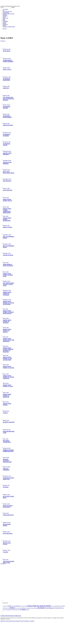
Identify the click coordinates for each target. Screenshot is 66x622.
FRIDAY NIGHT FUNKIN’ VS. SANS (8, 385)
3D (3, 10)
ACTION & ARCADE (7, 11)
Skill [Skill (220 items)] (6, 609)
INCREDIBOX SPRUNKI (6, 107)
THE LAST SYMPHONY (6, 469)
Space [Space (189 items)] (14, 609)
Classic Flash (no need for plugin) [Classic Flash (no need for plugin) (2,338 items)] (39, 606)
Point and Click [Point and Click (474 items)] (58, 608)
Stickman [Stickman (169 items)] (16, 609)
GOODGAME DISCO (8, 515)
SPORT (4, 25)
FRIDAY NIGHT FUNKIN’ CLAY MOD (8, 367)
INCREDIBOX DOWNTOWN (6, 79)
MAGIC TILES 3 (7, 69)
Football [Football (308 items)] (63, 605)
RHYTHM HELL (7, 181)
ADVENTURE (6, 12)
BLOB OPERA (6, 51)
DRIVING (5, 14)
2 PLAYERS (5, 9)
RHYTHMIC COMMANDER (7, 441)
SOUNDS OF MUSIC (8, 255)
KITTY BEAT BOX (7, 533)
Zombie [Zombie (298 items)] (27, 609)
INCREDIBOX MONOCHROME (7, 116)
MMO (4, 20)
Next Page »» (3, 40)
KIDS (4, 19)
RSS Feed (5, 28)
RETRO (4, 23)
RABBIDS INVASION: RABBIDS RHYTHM (8, 450)
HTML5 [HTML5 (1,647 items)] (12, 608)
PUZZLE (4, 22)
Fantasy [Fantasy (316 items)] (58, 605)
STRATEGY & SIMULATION (9, 26)
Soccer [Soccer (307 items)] (9, 609)
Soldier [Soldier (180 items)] (11, 609)
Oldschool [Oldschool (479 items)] (46, 608)
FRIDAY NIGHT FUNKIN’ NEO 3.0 (7, 200)
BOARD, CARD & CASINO (8, 13)
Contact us (32, 620)
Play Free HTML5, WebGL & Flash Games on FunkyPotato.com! (20, 3)
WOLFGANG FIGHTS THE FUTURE (8, 562)
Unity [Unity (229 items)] (18, 609)
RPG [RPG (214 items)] (3, 609)
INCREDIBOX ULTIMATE (6, 135)
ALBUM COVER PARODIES (7, 163)
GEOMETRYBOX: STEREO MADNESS (8, 61)
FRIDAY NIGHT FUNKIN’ (7, 404)
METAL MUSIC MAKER (7, 525)
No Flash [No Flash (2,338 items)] (41, 608)
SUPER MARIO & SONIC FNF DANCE (8, 265)
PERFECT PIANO (7, 227)
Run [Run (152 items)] (5, 609)
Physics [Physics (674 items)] (51, 608)
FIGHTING (5, 15)
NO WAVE (5, 552)
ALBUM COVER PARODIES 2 (7, 153)
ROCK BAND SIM (7, 190)
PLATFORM (5, 21)
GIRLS (4, 16)
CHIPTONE (6, 88)
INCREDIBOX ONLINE (6, 144)
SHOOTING (5, 24)
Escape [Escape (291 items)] (55, 605)
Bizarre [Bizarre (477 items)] (17, 606)
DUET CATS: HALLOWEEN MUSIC (8, 172)
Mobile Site (2, 620)
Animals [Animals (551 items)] (9, 606)
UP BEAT (5, 413)
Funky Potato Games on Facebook (12, 620)
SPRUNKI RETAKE (8, 125)
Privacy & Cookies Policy (25, 620)
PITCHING (6, 487)
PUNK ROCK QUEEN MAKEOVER (8, 478)
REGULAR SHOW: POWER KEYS (8, 506)
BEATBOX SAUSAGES (9, 422)
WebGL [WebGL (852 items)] (24, 609)
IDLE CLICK (5, 18)
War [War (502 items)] (21, 609)
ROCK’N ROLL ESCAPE (7, 543)
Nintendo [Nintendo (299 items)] (35, 607)
